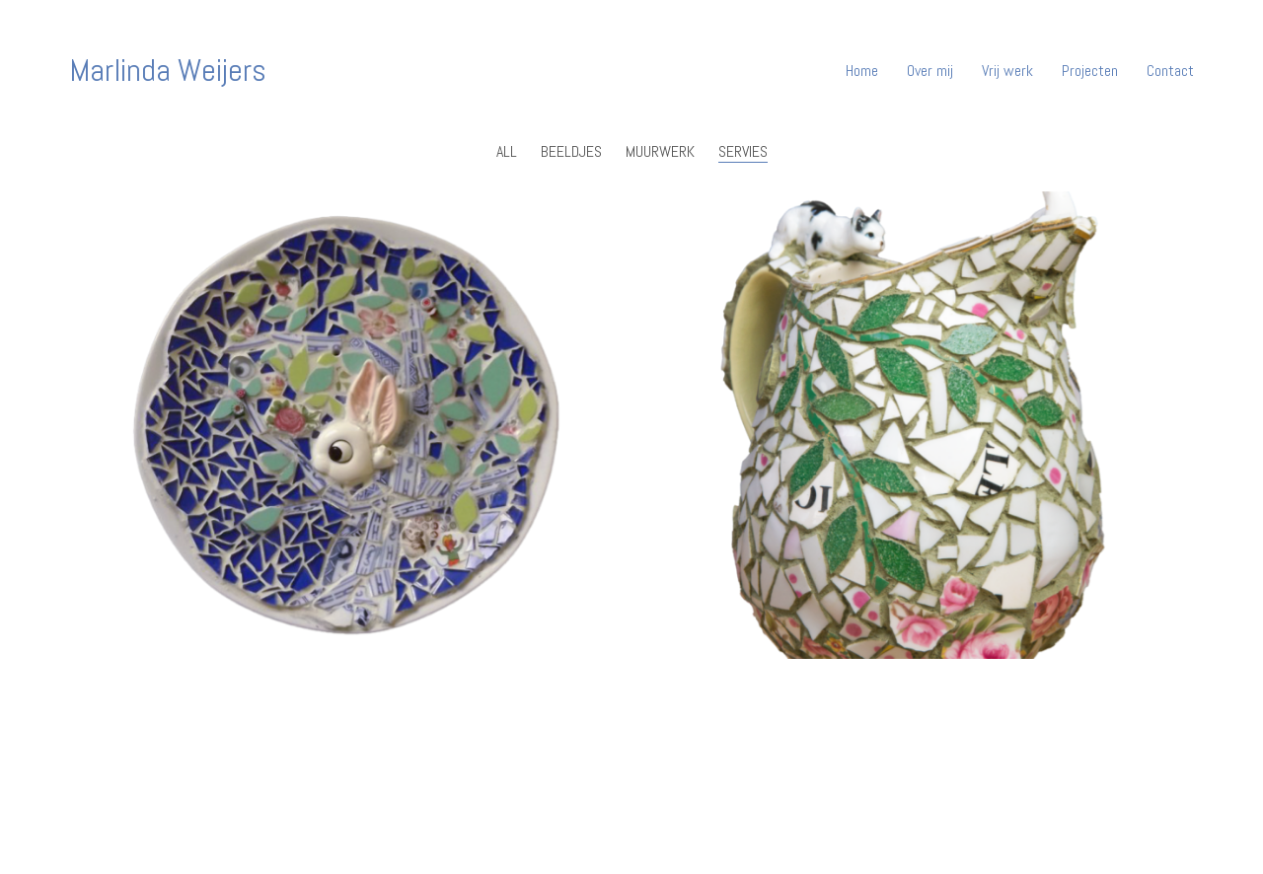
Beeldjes (571, 151)
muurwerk (660, 151)
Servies (743, 151)
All (506, 151)
